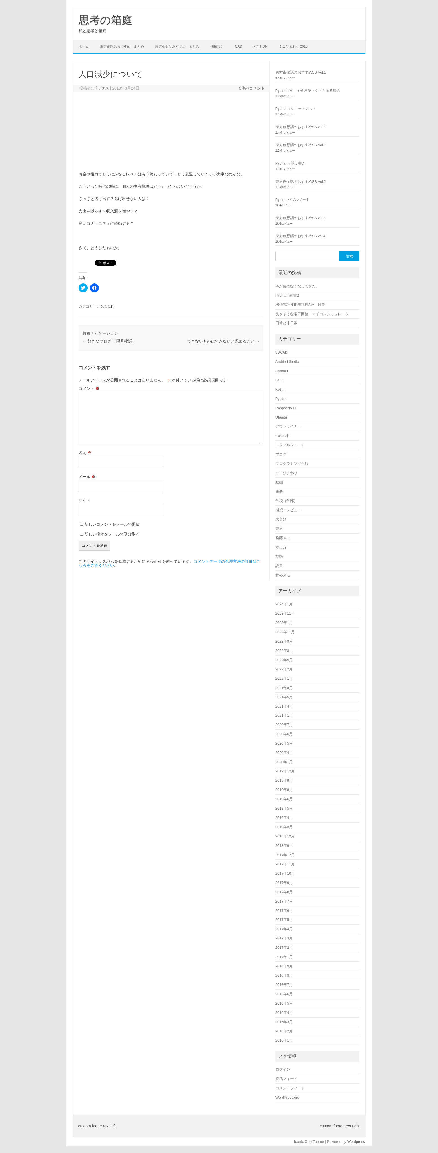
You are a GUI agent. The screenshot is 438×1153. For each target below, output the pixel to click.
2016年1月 (284, 1040)
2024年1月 (284, 604)
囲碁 (279, 491)
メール (87, 476)
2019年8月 (284, 790)
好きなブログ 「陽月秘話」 (109, 341)
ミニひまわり (286, 473)
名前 (85, 452)
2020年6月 (284, 734)
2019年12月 (285, 771)
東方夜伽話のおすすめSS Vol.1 (300, 72)
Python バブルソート (292, 199)
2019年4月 (284, 818)
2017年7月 (284, 901)
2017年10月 (285, 873)
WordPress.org (287, 1097)
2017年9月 (284, 883)
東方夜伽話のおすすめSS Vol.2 (300, 181)
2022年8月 (284, 650)
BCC (279, 380)
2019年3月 (284, 827)
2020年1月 (284, 762)
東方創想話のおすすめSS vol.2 (300, 127)
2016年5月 (284, 1003)
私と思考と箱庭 (92, 30)
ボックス (101, 88)
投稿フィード (286, 1079)
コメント (89, 388)
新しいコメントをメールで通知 (112, 524)
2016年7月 (284, 985)
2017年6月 (284, 910)
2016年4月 (284, 1012)
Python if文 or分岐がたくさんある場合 (307, 90)
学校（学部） (286, 501)
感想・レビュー (288, 510)
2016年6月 (284, 994)
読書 (279, 566)
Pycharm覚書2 (287, 295)
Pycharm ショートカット (295, 108)
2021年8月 (284, 688)
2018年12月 (285, 836)
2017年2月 (284, 947)
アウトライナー (288, 426)
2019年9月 (284, 780)
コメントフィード (290, 1088)
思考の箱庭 (105, 20)
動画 (279, 482)
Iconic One (303, 1141)
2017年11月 (285, 864)
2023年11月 (285, 613)
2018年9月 (284, 845)
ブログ (280, 454)
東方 (279, 528)
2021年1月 (284, 715)
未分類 (280, 519)
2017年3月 (284, 938)
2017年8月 (284, 892)
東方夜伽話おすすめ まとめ (177, 46)
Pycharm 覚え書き (290, 163)
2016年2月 (284, 1031)
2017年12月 (285, 855)
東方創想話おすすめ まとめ (122, 46)
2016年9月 (284, 966)
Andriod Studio (287, 361)
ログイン (282, 1069)
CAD (238, 46)
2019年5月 (284, 808)
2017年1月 (284, 957)
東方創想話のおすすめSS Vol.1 (300, 145)
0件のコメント (252, 88)
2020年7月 (284, 725)
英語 (279, 556)
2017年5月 (284, 919)
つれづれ (106, 306)
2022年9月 (284, 641)
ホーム (84, 46)
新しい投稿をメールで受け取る (112, 534)
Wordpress (356, 1141)
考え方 (280, 547)
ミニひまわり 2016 (293, 46)
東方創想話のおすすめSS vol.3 (300, 218)
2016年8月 (284, 975)
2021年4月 (284, 706)
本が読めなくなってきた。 (297, 286)
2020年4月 (284, 752)
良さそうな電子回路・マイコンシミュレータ (312, 314)
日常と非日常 (286, 323)
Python (261, 46)
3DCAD (281, 352)
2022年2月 (284, 669)
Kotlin (279, 389)
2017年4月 (284, 929)
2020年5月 (284, 743)
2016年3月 (284, 1022)
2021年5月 (284, 697)
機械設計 (217, 46)
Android (281, 371)
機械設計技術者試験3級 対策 (300, 305)
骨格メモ (282, 575)
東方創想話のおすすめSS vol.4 (300, 236)
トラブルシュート (290, 445)
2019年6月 (284, 799)
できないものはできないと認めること (223, 341)
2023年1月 (284, 623)
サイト (84, 500)
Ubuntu (281, 417)
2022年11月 (285, 632)
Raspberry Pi (285, 408)
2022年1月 (284, 678)
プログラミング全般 (291, 463)
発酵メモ (282, 538)
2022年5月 (284, 660)
